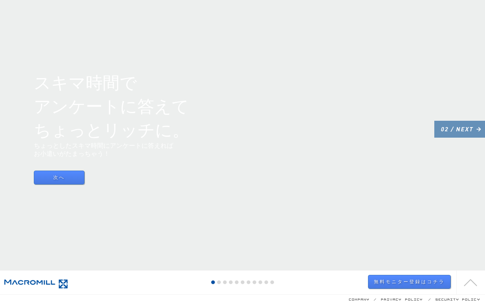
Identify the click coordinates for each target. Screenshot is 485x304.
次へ (59, 177)
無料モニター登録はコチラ (409, 281)
